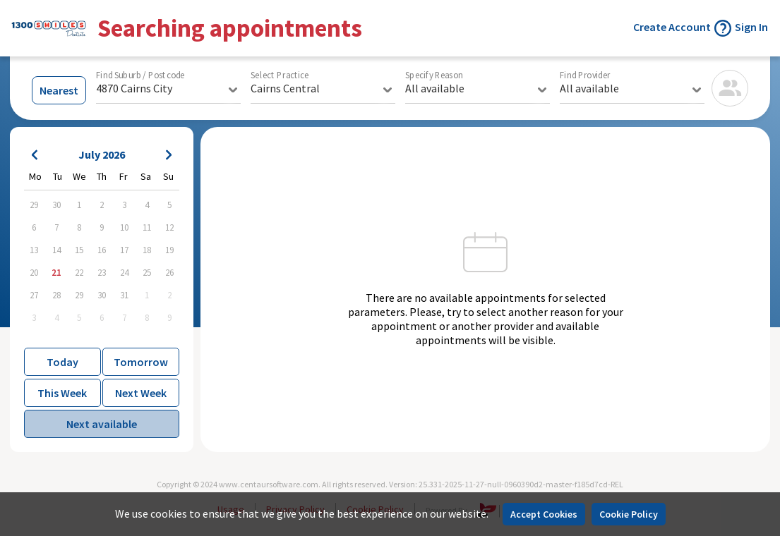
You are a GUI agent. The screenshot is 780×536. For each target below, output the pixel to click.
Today (62, 362)
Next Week (141, 393)
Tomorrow (141, 362)
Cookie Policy (628, 514)
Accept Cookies (543, 514)
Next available (101, 424)
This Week (62, 393)
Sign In (751, 26)
